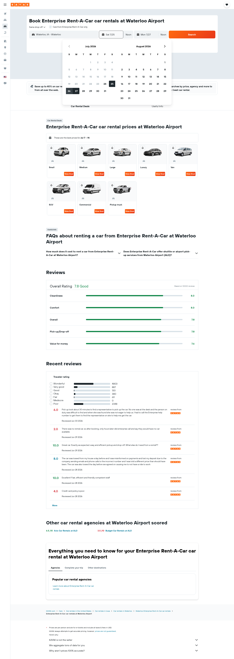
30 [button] (97, 90)
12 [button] (69, 76)
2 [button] (97, 62)
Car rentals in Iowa (102, 611)
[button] (5, 4)
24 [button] (105, 83)
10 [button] (105, 69)
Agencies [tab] (55, 567)
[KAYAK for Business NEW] (5, 60)
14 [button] (83, 76)
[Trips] (5, 68)
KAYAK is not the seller (123, 640)
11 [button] (112, 69)
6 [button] (76, 69)
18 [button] (112, 76)
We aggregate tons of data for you (123, 645)
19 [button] (69, 83)
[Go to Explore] (5, 47)
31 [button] (105, 90)
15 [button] (91, 76)
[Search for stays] (5, 20)
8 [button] (90, 69)
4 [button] (112, 62)
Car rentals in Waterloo (122, 611)
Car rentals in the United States (78, 611)
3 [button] (105, 62)
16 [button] (98, 76)
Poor (55, 403)
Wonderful (59, 383)
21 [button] (83, 83)
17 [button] (105, 76)
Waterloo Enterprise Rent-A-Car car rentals (153, 611)
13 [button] (76, 76)
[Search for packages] (5, 33)
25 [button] (112, 83)
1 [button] (90, 62)
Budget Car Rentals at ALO (115, 530)
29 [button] (90, 90)
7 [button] (83, 69)
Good (56, 390)
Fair (55, 397)
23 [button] (97, 83)
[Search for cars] (5, 26)
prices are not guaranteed (105, 631)
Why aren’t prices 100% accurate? (123, 650)
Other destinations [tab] (97, 567)
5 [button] (69, 69)
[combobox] (37, 27)
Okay (56, 393)
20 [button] (76, 83)
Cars (61, 611)
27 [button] (76, 90)
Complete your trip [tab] (74, 567)
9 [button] (97, 69)
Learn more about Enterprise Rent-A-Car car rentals (73, 587)
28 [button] (83, 90)
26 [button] (69, 90)
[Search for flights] (5, 14)
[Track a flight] (5, 54)
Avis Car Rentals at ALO (61, 530)
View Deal (69, 174)
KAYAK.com (50, 611)
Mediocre (58, 400)
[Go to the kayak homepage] (20, 4)
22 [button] (90, 83)
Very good (58, 386)
